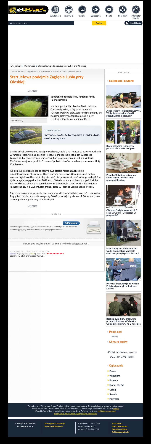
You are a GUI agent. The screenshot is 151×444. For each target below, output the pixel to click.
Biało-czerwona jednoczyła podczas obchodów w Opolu (120, 147)
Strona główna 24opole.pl (54, 423)
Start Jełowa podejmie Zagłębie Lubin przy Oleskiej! (62, 66)
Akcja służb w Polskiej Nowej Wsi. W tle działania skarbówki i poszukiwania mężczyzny (123, 113)
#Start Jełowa (116, 352)
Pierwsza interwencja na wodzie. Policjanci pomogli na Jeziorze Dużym (122, 286)
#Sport (113, 357)
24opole (114, 336)
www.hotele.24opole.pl (53, 426)
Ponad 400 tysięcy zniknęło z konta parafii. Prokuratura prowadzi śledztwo (121, 177)
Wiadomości (29, 66)
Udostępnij (32, 91)
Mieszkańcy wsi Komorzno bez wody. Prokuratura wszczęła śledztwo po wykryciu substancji (122, 251)
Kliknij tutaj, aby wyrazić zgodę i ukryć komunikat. (75, 414)
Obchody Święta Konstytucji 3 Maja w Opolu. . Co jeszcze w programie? (121, 213)
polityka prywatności (107, 411)
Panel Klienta (117, 423)
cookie (116, 409)
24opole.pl (16, 66)
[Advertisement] (75, 44)
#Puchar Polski (125, 357)
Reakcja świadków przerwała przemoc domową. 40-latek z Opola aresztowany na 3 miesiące (123, 321)
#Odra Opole (131, 352)
